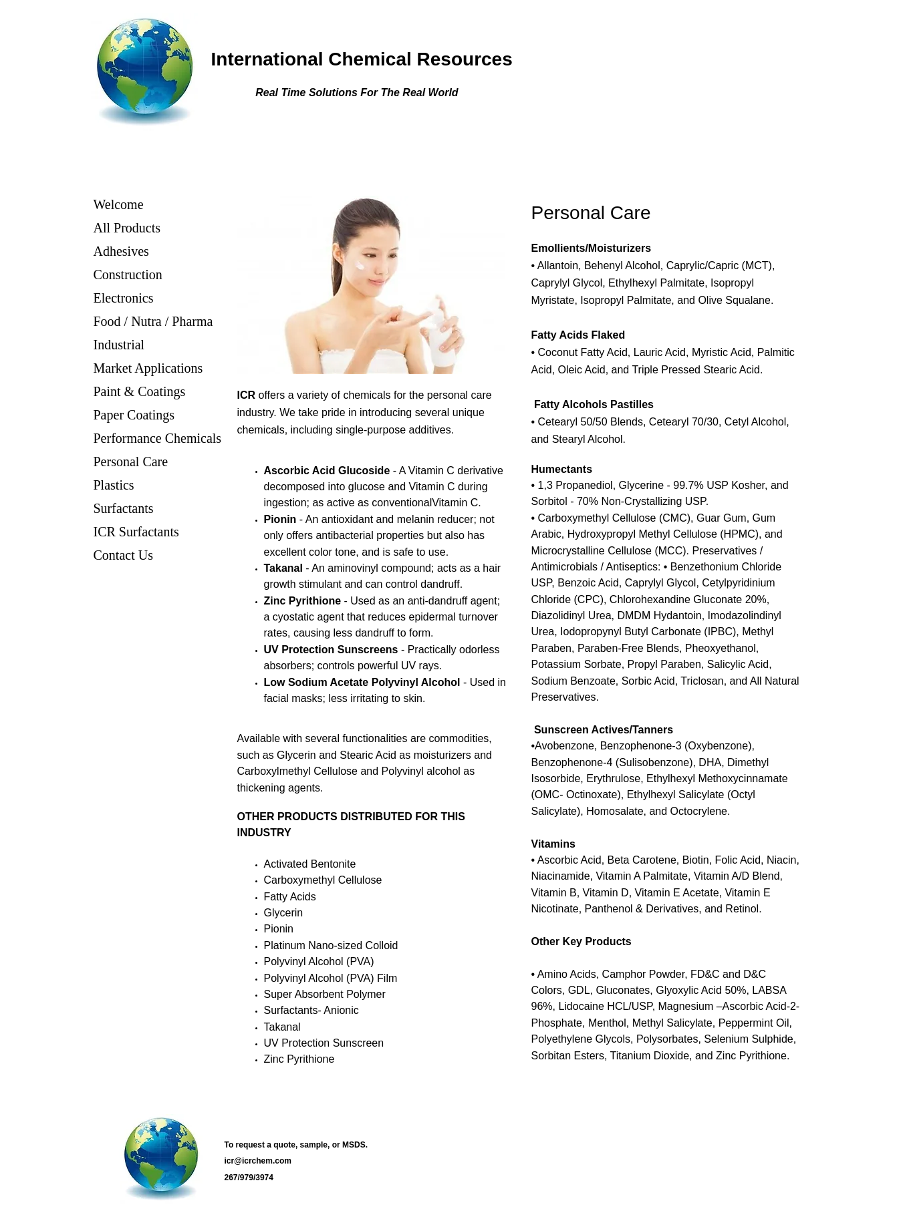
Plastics (114, 485)
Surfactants (124, 508)
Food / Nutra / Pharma (153, 321)
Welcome (119, 204)
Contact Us (123, 555)
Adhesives (121, 251)
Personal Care (131, 461)
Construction (128, 274)
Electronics (124, 298)
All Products (127, 227)
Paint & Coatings (140, 391)
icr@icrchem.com (258, 1161)
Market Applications (148, 368)
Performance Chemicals (158, 438)
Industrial (119, 344)
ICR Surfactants (136, 531)
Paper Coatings (134, 414)
